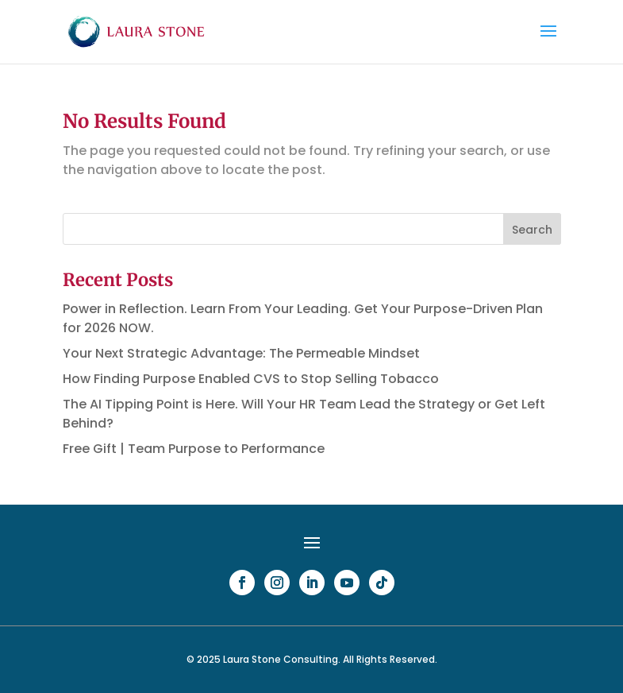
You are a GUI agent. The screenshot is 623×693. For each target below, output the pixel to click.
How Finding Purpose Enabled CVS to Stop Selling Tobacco (251, 379)
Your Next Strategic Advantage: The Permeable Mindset (241, 353)
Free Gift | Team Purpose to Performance (194, 448)
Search (532, 230)
